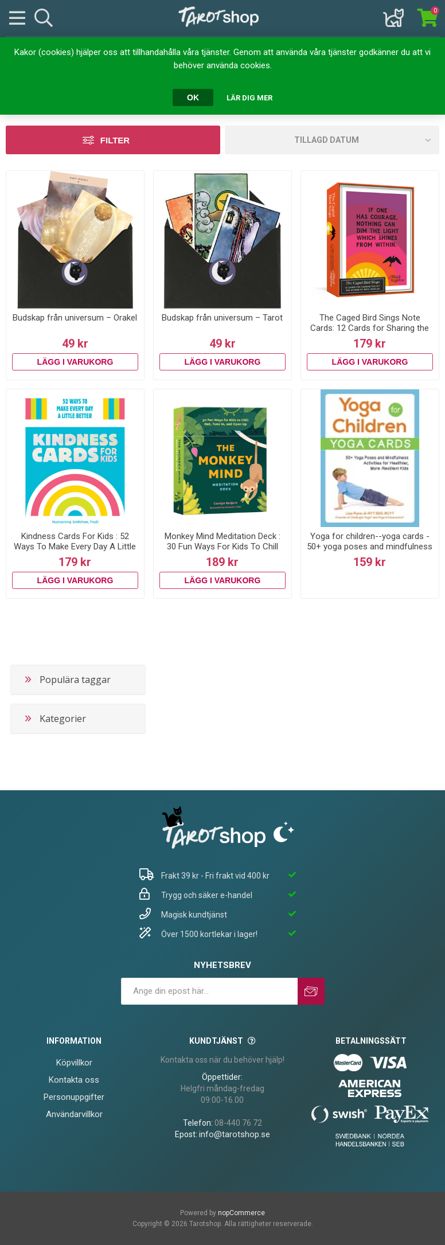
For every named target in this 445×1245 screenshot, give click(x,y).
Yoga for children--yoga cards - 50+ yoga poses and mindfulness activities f (369, 546)
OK (193, 97)
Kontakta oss (74, 1080)
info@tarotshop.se (234, 1134)
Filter (115, 140)
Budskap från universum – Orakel (75, 318)
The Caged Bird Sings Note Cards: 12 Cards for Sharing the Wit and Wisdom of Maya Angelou (369, 333)
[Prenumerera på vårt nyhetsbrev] (209, 991)
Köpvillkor (74, 1062)
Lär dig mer (249, 97)
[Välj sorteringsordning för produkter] (332, 140)
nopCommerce (241, 1213)
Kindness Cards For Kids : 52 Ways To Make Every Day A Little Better (75, 546)
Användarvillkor (74, 1114)
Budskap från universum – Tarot (222, 318)
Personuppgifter (74, 1097)
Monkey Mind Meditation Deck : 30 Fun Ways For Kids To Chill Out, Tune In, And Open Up (222, 546)
